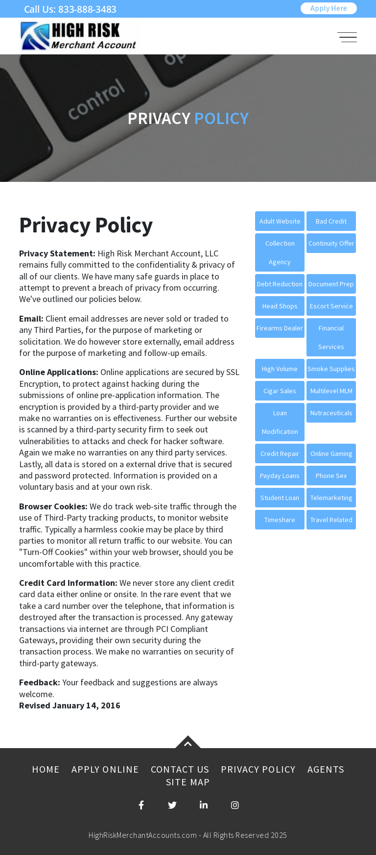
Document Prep (331, 283)
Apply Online (105, 769)
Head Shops (280, 306)
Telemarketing (331, 497)
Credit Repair (279, 453)
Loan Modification (280, 422)
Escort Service (331, 306)
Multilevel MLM (331, 390)
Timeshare (279, 519)
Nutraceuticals (331, 412)
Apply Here (328, 8)
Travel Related (331, 519)
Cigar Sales (279, 390)
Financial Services (331, 337)
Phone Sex (331, 475)
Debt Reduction (280, 283)
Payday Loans (280, 475)
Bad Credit (331, 221)
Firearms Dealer (280, 328)
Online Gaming (331, 453)
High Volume (280, 368)
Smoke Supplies (331, 368)
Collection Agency (280, 252)
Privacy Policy (258, 769)
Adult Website (280, 221)
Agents (325, 769)
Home (46, 769)
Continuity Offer (331, 243)
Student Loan (279, 497)
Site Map (188, 782)
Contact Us (180, 769)
